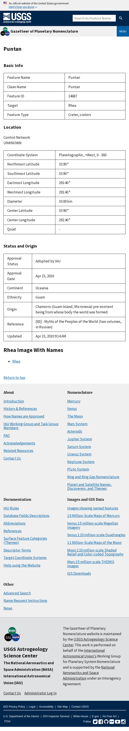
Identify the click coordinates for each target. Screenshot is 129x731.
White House (80, 716)
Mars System (77, 424)
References (13, 531)
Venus (72, 408)
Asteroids (74, 431)
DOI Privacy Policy (14, 706)
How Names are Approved (24, 416)
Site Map (62, 706)
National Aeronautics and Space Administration (89, 673)
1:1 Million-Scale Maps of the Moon (94, 542)
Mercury (73, 401)
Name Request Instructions (25, 600)
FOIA (7, 721)
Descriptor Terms (17, 550)
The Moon (75, 416)
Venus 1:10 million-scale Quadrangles (96, 534)
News (8, 608)
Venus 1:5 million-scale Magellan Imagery (92, 525)
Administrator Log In (40, 693)
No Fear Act (109, 716)
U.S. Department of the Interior (21, 716)
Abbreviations (14, 523)
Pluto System (78, 469)
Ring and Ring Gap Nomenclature (93, 476)
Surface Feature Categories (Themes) (25, 540)
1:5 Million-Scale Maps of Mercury (93, 515)
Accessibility (46, 706)
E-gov (95, 716)
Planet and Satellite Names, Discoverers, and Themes (89, 486)
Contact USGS (80, 706)
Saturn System (79, 446)
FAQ (7, 435)
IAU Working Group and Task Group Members (31, 426)
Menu (122, 31)
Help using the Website (22, 565)
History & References (20, 408)
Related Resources (18, 450)
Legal (32, 706)
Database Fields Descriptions (26, 515)
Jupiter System (79, 439)
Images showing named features (92, 508)
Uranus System (79, 454)
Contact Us (12, 458)
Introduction (14, 401)
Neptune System (80, 461)
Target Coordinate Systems (25, 557)
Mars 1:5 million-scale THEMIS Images (90, 563)
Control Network (17, 137)
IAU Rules (11, 508)
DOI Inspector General (56, 716)
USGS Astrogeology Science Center (26, 652)
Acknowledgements (19, 443)
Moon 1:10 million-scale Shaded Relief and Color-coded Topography (95, 552)
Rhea (16, 361)
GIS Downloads (79, 573)
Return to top (14, 377)
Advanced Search (17, 593)
